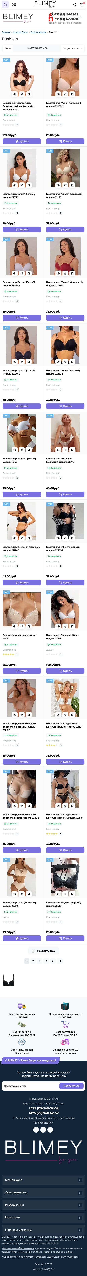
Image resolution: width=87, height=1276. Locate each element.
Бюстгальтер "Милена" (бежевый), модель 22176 (60, 460)
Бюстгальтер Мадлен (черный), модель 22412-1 (63, 904)
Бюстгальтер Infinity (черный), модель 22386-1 (63, 549)
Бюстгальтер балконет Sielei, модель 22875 (62, 637)
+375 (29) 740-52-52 (63, 19)
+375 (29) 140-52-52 (63, 14)
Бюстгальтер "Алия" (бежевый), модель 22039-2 (63, 105)
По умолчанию (72, 48)
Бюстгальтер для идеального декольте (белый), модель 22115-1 (64, 725)
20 (8, 48)
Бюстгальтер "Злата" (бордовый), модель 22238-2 (64, 284)
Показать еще (43, 950)
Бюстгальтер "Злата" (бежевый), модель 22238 (64, 196)
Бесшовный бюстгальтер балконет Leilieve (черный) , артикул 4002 (18, 106)
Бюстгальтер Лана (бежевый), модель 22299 (19, 904)
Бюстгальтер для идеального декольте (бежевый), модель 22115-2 (19, 726)
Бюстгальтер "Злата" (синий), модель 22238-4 (19, 372)
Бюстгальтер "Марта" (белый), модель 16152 (19, 460)
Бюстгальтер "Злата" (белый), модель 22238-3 (19, 284)
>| (60, 961)
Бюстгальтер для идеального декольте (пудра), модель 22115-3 (21, 816)
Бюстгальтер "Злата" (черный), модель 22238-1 (63, 372)
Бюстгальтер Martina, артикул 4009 (19, 637)
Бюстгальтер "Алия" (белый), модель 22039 (19, 196)
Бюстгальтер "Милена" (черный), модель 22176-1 (21, 549)
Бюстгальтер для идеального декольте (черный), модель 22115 (64, 816)
